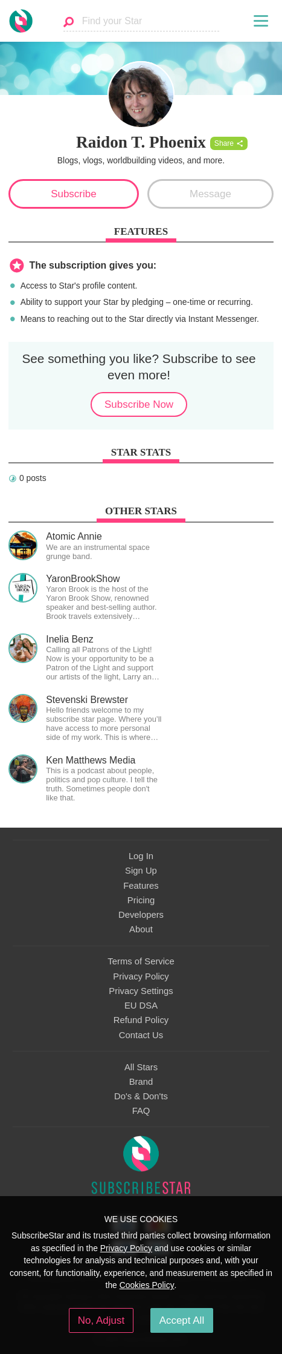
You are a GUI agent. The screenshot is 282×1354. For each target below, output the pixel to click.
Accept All (182, 1320)
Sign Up (141, 870)
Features (141, 886)
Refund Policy (141, 1020)
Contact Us (141, 1035)
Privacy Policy (140, 976)
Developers (141, 915)
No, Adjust (101, 1320)
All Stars (141, 1067)
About (141, 929)
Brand (141, 1082)
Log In (141, 856)
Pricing (141, 900)
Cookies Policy (147, 1285)
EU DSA (141, 1005)
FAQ (141, 1111)
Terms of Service (140, 961)
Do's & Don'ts (141, 1096)
